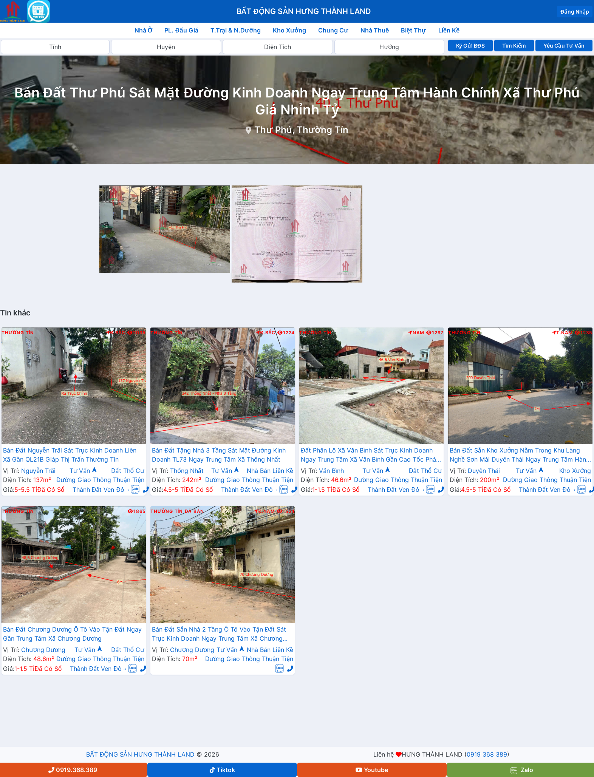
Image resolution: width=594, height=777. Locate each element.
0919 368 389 (487, 754)
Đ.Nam (264, 511)
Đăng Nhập (574, 11)
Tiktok (222, 770)
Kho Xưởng (289, 30)
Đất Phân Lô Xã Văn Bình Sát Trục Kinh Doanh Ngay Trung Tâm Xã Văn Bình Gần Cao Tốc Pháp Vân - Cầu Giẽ (370, 455)
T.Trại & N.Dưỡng (235, 30)
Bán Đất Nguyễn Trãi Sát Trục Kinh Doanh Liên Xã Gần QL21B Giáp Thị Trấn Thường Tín (69, 454)
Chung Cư (333, 30)
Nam (416, 333)
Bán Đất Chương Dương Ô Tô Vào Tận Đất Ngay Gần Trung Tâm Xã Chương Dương (72, 634)
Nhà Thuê (374, 30)
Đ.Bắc (115, 333)
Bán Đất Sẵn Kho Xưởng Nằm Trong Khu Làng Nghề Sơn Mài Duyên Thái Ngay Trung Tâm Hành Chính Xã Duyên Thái (519, 455)
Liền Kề (449, 30)
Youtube (372, 770)
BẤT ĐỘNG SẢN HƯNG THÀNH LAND (140, 754)
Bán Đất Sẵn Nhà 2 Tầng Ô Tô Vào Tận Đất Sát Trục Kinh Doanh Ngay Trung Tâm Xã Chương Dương (219, 635)
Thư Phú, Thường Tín (301, 129)
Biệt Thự (413, 30)
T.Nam (562, 333)
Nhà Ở (144, 30)
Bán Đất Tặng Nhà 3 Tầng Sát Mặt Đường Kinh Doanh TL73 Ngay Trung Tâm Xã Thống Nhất (219, 454)
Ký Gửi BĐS (470, 45)
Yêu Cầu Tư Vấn (564, 45)
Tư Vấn (83, 470)
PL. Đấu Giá (181, 30)
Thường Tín (18, 333)
